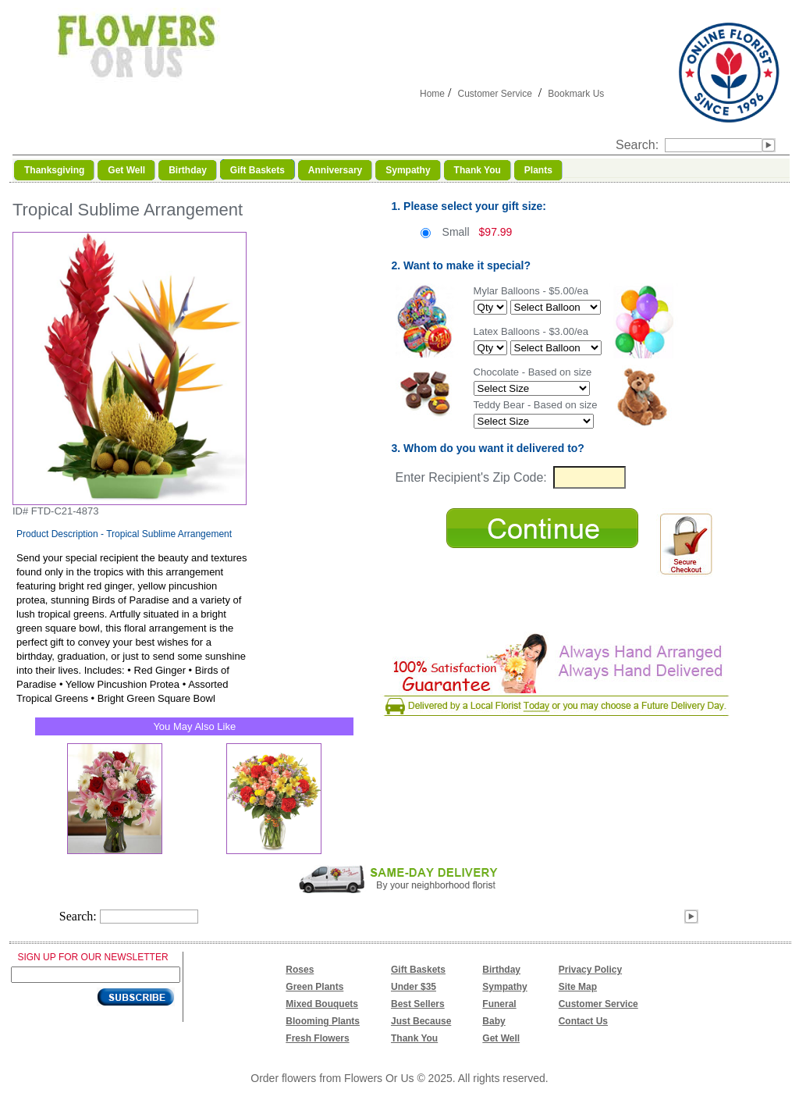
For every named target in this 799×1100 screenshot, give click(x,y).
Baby (493, 1021)
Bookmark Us (576, 93)
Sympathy (504, 986)
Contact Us (583, 1021)
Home (432, 93)
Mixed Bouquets (322, 1004)
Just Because (421, 1021)
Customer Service (494, 93)
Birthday (501, 969)
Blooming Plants (323, 1021)
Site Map (578, 986)
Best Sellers (418, 1004)
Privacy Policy (590, 969)
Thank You (414, 1038)
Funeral (499, 1004)
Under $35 (413, 986)
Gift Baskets (418, 969)
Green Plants (314, 986)
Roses (300, 969)
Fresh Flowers (317, 1038)
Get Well (501, 1038)
